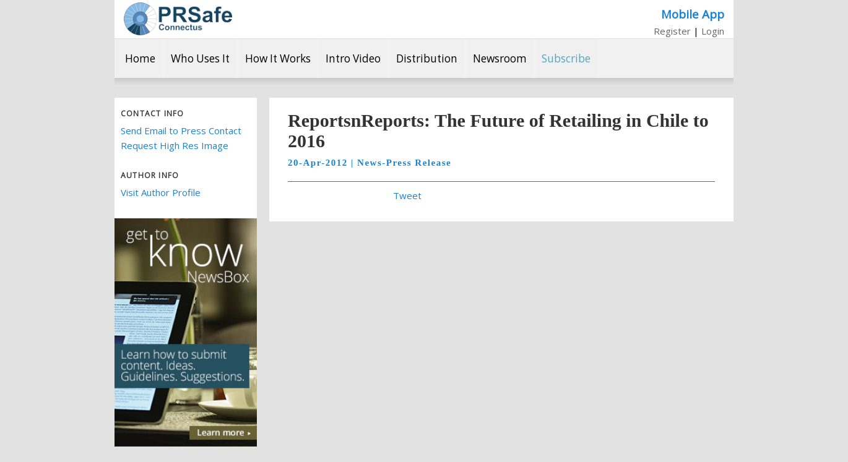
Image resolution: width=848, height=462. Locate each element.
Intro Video (353, 58)
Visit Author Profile (161, 192)
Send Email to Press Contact (181, 130)
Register (672, 31)
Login (712, 31)
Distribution (426, 58)
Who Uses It (200, 58)
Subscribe (566, 58)
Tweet (407, 195)
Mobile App (692, 14)
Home (140, 58)
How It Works (278, 58)
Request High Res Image (174, 145)
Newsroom (500, 58)
